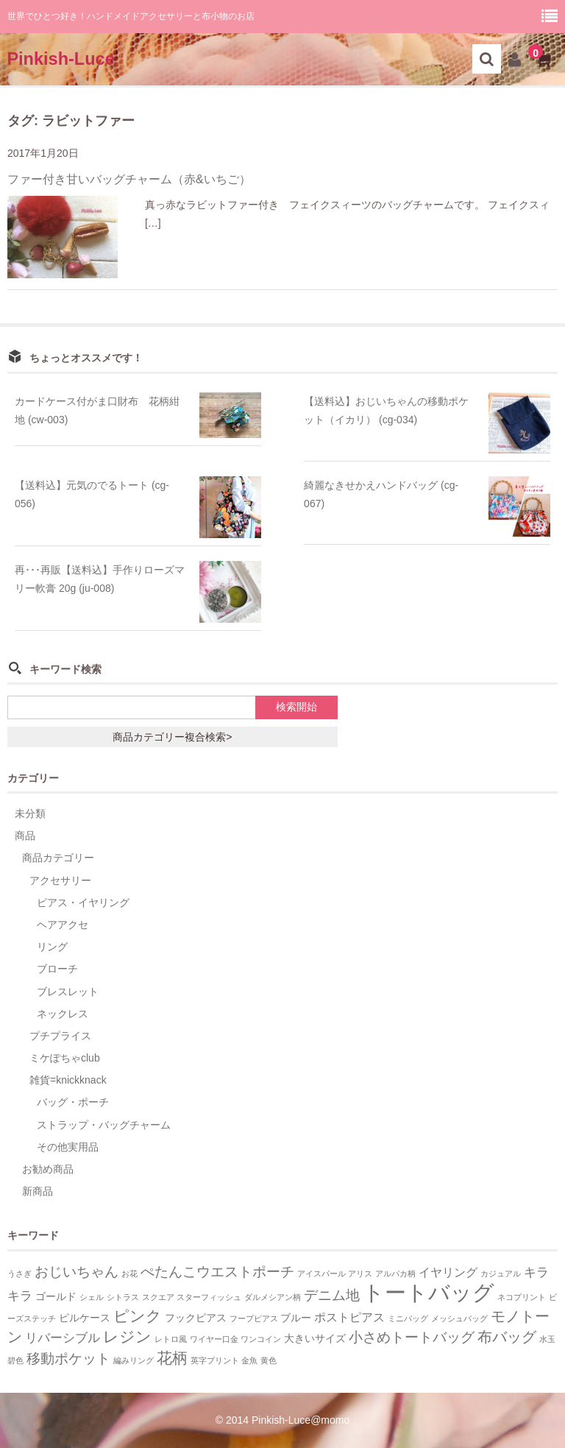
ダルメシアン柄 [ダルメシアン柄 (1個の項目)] (272, 1297)
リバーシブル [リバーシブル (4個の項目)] (62, 1337)
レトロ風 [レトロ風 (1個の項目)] (170, 1339)
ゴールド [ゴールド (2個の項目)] (56, 1296)
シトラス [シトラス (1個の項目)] (123, 1297)
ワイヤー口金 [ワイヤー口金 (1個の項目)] (214, 1339)
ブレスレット (68, 991)
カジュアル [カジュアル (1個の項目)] (500, 1273)
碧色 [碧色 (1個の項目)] (15, 1360)
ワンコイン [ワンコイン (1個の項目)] (261, 1339)
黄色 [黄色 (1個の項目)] (268, 1360)
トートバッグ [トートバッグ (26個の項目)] (428, 1292)
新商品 (37, 1191)
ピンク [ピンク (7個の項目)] (137, 1315)
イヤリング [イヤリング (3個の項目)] (448, 1272)
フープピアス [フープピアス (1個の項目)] (254, 1318)
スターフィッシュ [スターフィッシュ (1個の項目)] (209, 1297)
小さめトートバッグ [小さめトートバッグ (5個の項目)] (412, 1337)
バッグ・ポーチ (73, 1102)
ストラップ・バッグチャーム (104, 1125)
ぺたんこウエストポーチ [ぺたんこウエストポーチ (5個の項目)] (217, 1271)
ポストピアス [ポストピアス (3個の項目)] (349, 1317)
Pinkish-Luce (60, 58)
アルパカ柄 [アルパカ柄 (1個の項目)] (395, 1273)
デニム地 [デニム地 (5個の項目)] (332, 1295)
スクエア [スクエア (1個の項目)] (158, 1297)
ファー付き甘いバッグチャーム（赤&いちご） (129, 179)
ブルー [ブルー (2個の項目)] (295, 1318)
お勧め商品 (48, 1169)
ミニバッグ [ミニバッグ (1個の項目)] (408, 1318)
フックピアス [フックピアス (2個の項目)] (196, 1318)
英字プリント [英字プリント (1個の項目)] (215, 1360)
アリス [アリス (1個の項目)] (360, 1273)
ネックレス (62, 1014)
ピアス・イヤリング (83, 902)
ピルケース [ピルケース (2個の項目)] (84, 1318)
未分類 (30, 813)
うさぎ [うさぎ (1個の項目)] (19, 1273)
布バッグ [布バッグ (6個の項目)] (506, 1337)
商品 (25, 835)
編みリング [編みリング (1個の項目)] (133, 1360)
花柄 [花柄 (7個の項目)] (172, 1357)
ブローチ (57, 969)
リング (52, 947)
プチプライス (60, 1036)
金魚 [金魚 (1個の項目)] (249, 1360)
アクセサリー (60, 880)
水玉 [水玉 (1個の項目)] (547, 1339)
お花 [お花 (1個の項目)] (129, 1273)
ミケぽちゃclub (64, 1058)
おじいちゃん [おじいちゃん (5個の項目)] (76, 1271)
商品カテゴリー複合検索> (172, 737)
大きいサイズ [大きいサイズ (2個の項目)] (315, 1338)
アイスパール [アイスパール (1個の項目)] (321, 1273)
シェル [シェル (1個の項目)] (91, 1297)
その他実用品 (68, 1147)
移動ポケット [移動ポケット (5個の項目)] (68, 1358)
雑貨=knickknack (68, 1080)
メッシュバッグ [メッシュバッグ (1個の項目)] (459, 1318)
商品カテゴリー (58, 857)
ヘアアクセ (62, 924)
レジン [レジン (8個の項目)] (127, 1337)
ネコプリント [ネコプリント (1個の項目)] (521, 1297)
